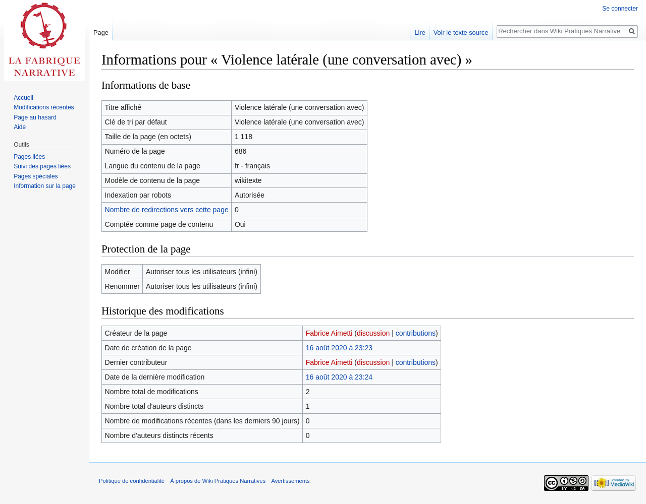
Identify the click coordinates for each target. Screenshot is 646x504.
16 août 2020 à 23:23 (339, 348)
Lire (419, 32)
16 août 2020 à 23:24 (339, 377)
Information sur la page (45, 186)
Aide (20, 127)
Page (101, 32)
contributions (416, 333)
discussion (373, 333)
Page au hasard (35, 117)
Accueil (23, 97)
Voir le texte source (461, 32)
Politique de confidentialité (132, 481)
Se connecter (620, 8)
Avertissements (290, 481)
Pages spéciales (36, 176)
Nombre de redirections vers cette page (167, 210)
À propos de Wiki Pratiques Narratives (217, 481)
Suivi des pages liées (42, 166)
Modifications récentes (44, 107)
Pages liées (29, 156)
